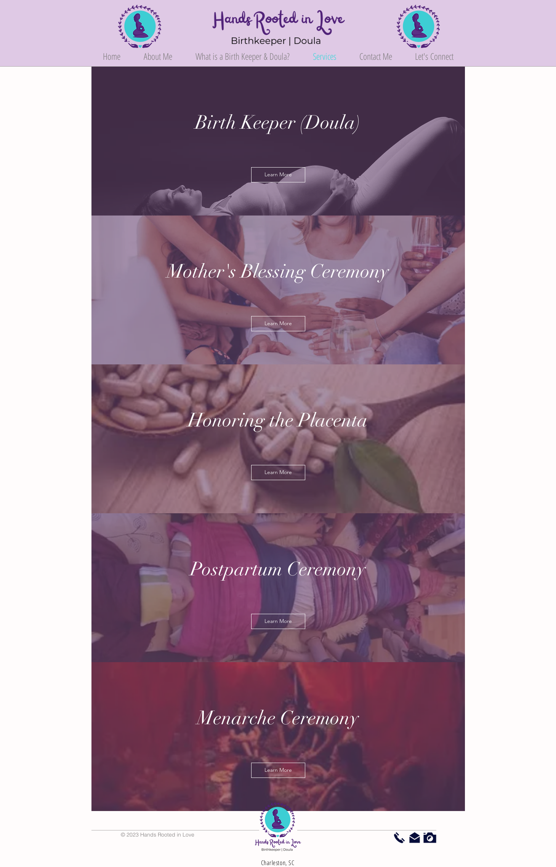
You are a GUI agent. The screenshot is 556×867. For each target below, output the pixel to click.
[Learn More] (278, 174)
